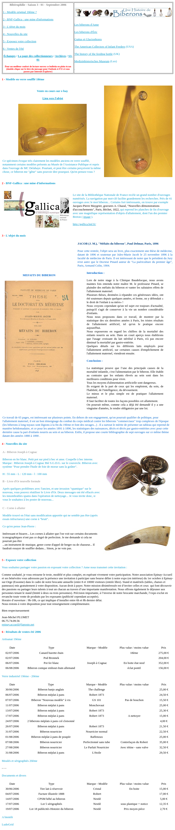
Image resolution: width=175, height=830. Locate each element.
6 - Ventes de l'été (13, 48)
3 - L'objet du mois (14, 26)
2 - (3, 183)
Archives (60, 56)
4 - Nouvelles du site (15, 34)
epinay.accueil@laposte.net (18, 624)
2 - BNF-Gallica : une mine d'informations (28, 19)
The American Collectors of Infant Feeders (99, 46)
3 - (4, 235)
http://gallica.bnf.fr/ (84, 224)
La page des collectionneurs (35, 56)
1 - (3, 79)
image (87, 216)
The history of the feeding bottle (93, 54)
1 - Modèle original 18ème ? (20, 12)
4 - (4, 443)
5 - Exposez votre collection (19, 41)
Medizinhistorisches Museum (91, 61)
